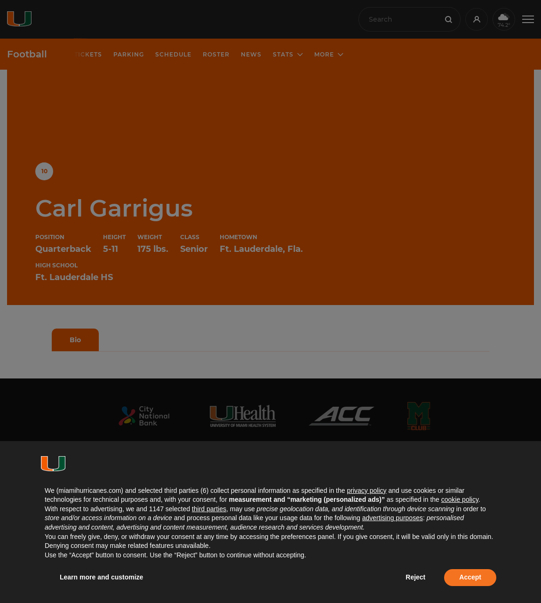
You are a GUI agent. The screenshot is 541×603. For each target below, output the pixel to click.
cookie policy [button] (459, 499)
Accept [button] (470, 577)
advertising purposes (392, 518)
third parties (209, 509)
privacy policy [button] (366, 490)
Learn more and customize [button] (101, 577)
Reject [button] (415, 577)
